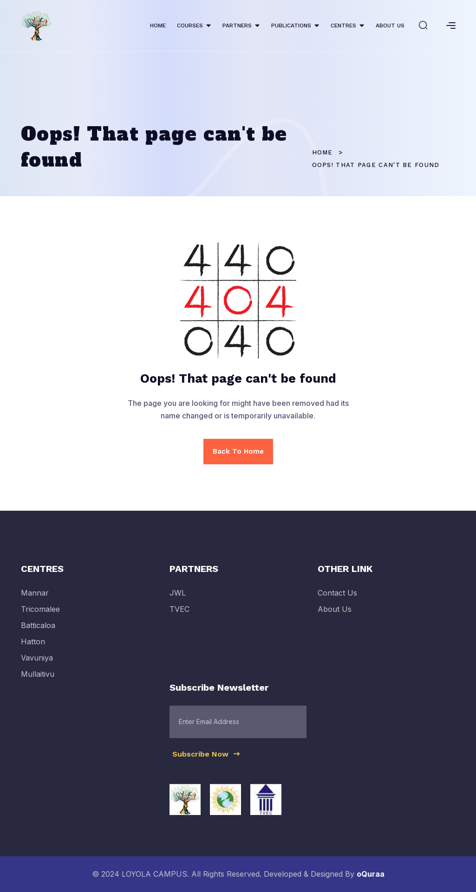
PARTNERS (237, 25)
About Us (335, 613)
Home (322, 152)
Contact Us (337, 597)
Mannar (35, 597)
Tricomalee (40, 613)
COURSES (190, 25)
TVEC (179, 613)
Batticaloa (38, 630)
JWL (178, 597)
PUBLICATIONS (291, 25)
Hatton (33, 646)
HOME (158, 25)
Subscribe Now (206, 758)
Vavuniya (37, 662)
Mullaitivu (37, 679)
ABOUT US (390, 25)
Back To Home (238, 451)
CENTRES (343, 25)
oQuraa (371, 874)
